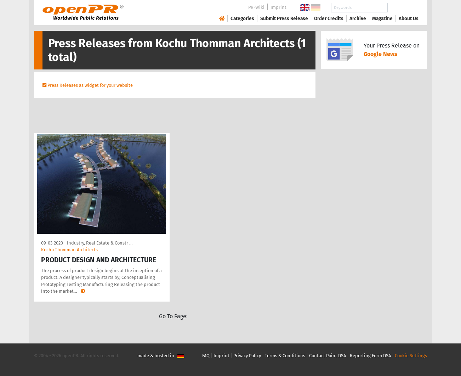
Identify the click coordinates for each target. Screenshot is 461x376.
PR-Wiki (256, 7)
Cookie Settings (411, 355)
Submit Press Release (284, 19)
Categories (242, 19)
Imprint (278, 7)
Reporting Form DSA (370, 355)
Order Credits (328, 19)
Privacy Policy (247, 355)
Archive (357, 19)
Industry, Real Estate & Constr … (99, 243)
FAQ (206, 355)
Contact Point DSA (327, 355)
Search (403, 8)
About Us (409, 19)
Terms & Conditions (285, 355)
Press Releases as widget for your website (90, 85)
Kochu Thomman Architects (69, 249)
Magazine (382, 19)
